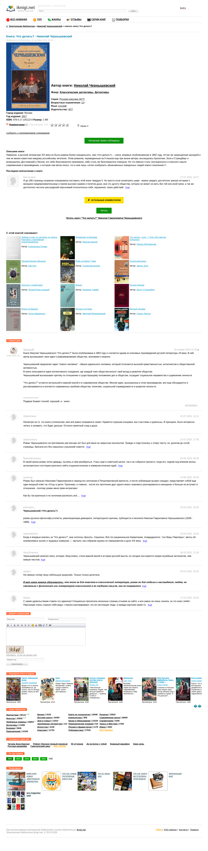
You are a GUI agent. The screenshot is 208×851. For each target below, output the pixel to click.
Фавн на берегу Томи (86, 261)
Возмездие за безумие (86, 237)
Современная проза (110, 717)
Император (128, 678)
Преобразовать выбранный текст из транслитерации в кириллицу (46, 625)
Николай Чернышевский (94, 85)
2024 (27, 759)
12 (82, 102)
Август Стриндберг (145, 290)
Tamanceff (28, 349)
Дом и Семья (44, 721)
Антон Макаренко (36, 313)
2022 (44, 759)
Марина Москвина (62, 681)
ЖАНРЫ (56, 19)
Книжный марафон (120, 744)
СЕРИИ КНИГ (98, 19)
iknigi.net (81, 830)
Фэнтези (10, 718)
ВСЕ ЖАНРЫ (106, 730)
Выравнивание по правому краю (28, 625)
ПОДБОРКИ (122, 19)
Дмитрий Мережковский (93, 313)
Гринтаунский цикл (40, 746)
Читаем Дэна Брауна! (19, 744)
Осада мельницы (138, 261)
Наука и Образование (79, 721)
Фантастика (12, 715)
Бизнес (41, 714)
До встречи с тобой (97, 744)
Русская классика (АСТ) (72, 99)
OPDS (159, 830)
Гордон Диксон (143, 313)
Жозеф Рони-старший (38, 290)
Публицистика (75, 730)
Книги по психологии (79, 714)
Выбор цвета (36, 625)
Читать (104, 210)
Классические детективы (76, 92)
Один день (138, 744)
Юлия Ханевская (198, 681)
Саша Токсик (162, 685)
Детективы (102, 92)
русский (62, 106)
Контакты (183, 830)
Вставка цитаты (43, 625)
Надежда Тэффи (90, 290)
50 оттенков (77, 744)
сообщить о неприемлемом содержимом (28, 133)
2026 (10, 759)
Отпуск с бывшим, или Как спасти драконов (97, 680)
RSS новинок (170, 830)
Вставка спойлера (50, 625)
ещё (51, 758)
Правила (194, 830)
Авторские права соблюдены (104, 140)
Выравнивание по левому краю (22, 625)
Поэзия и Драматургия (80, 727)
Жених (79, 285)
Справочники (106, 721)
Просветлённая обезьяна (33, 261)
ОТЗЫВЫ (76, 19)
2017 (24, 116)
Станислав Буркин (91, 266)
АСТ (70, 109)
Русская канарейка (17, 746)
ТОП (39, 19)
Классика (42, 730)
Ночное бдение (137, 285)
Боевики (10, 728)
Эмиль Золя (142, 266)
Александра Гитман (37, 246)
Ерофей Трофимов (29, 683)
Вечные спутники (84, 309)
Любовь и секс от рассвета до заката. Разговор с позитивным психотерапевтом (39, 239)
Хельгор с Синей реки (31, 285)
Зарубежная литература (49, 724)
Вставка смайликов (32, 625)
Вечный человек (137, 309)
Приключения (13, 731)
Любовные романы (16, 722)
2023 (35, 759)
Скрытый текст (40, 625)
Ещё (128, 187)
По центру (25, 625)
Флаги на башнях (29, 309)
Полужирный (8, 625)
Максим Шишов (89, 242)
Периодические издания (81, 724)
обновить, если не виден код (21, 655)
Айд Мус (32, 266)
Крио (57, 678)
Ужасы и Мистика (108, 724)
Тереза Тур (93, 685)
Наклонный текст (11, 625)
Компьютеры (75, 717)
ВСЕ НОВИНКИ (18, 19)
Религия (104, 714)
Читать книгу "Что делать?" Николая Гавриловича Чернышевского (104, 218)
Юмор (103, 727)
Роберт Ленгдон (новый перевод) (50, 744)
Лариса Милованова (146, 244)
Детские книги (44, 717)
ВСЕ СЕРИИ (60, 746)
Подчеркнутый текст (14, 625)
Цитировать (191, 405)
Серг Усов (127, 681)
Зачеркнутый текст (18, 625)
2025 (18, 759)
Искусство (42, 727)
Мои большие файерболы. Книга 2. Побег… (165, 680)
